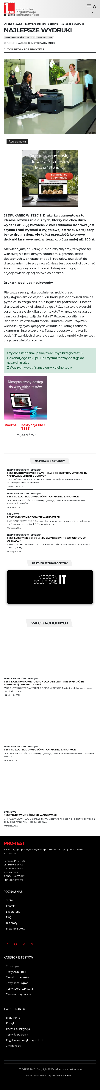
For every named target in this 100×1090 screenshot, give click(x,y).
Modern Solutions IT (63, 1075)
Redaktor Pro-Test (29, 49)
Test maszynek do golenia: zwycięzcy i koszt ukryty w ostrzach (46, 539)
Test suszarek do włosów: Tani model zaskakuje (43, 496)
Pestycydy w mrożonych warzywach (33, 517)
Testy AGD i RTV (44, 37)
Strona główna (13, 23)
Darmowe (13, 514)
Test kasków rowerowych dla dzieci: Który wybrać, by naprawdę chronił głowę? (47, 474)
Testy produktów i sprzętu (41, 23)
